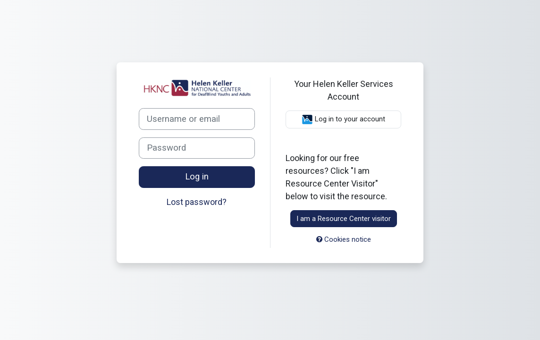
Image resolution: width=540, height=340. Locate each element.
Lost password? (197, 202)
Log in (197, 176)
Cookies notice (343, 239)
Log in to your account (343, 119)
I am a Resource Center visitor (343, 218)
